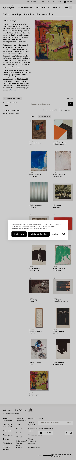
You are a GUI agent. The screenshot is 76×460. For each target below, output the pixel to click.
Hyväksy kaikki (19, 234)
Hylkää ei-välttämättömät (38, 234)
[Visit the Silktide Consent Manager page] (63, 234)
